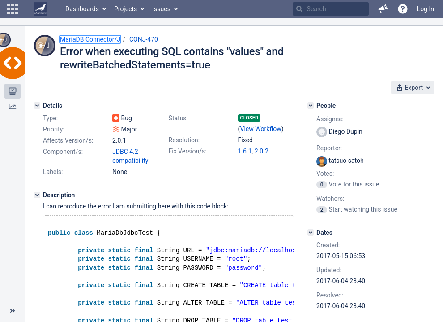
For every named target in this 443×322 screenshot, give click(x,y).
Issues (161, 9)
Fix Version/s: (188, 151)
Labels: (53, 171)
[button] (12, 9)
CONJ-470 (143, 39)
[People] (310, 105)
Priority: (53, 129)
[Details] (37, 105)
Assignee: (330, 119)
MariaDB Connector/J (90, 39)
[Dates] (310, 232)
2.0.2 (261, 151)
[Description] (37, 195)
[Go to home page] (41, 9)
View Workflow (260, 128)
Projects (125, 9)
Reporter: (329, 148)
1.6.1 (245, 151)
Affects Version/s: (68, 140)
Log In (425, 9)
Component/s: (63, 151)
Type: (50, 118)
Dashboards (82, 9)
